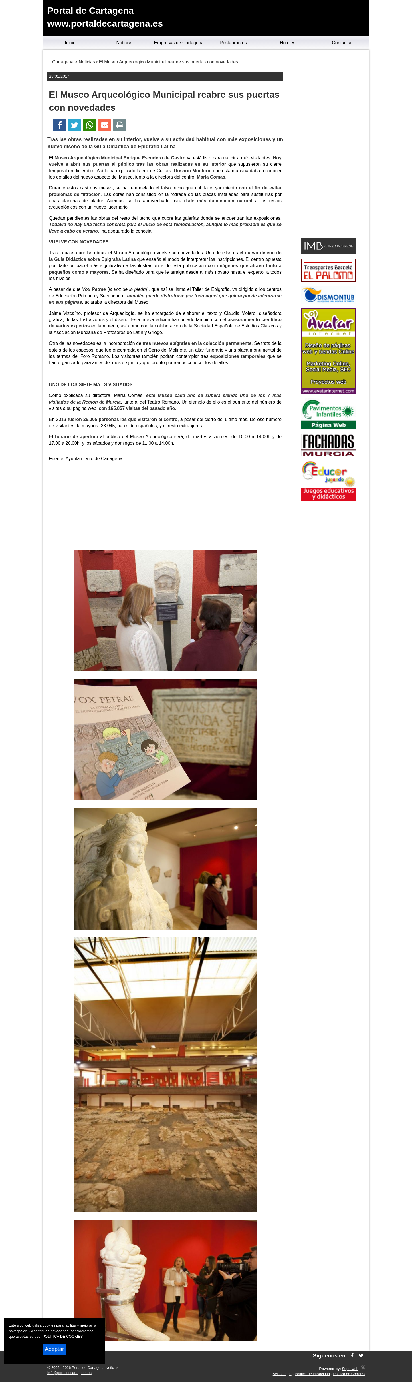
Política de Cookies (349, 1374)
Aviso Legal (282, 1374)
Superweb (350, 1369)
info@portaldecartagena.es (69, 1373)
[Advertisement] (165, 507)
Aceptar (54, 1349)
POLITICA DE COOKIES (63, 1336)
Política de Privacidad (312, 1374)
